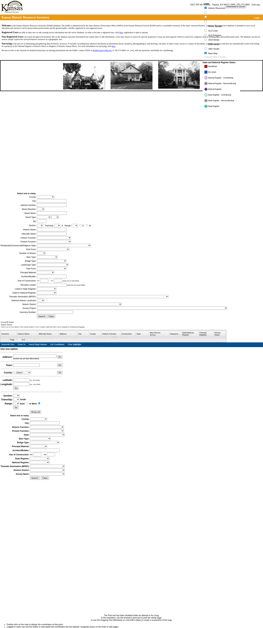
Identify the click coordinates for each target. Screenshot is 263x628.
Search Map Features (38, 344)
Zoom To (21, 344)
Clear (51, 316)
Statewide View (7, 344)
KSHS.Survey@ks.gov (102, 50)
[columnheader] (8, 334)
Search (41, 316)
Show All (35, 412)
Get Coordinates (57, 344)
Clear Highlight (74, 344)
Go (59, 357)
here (121, 32)
